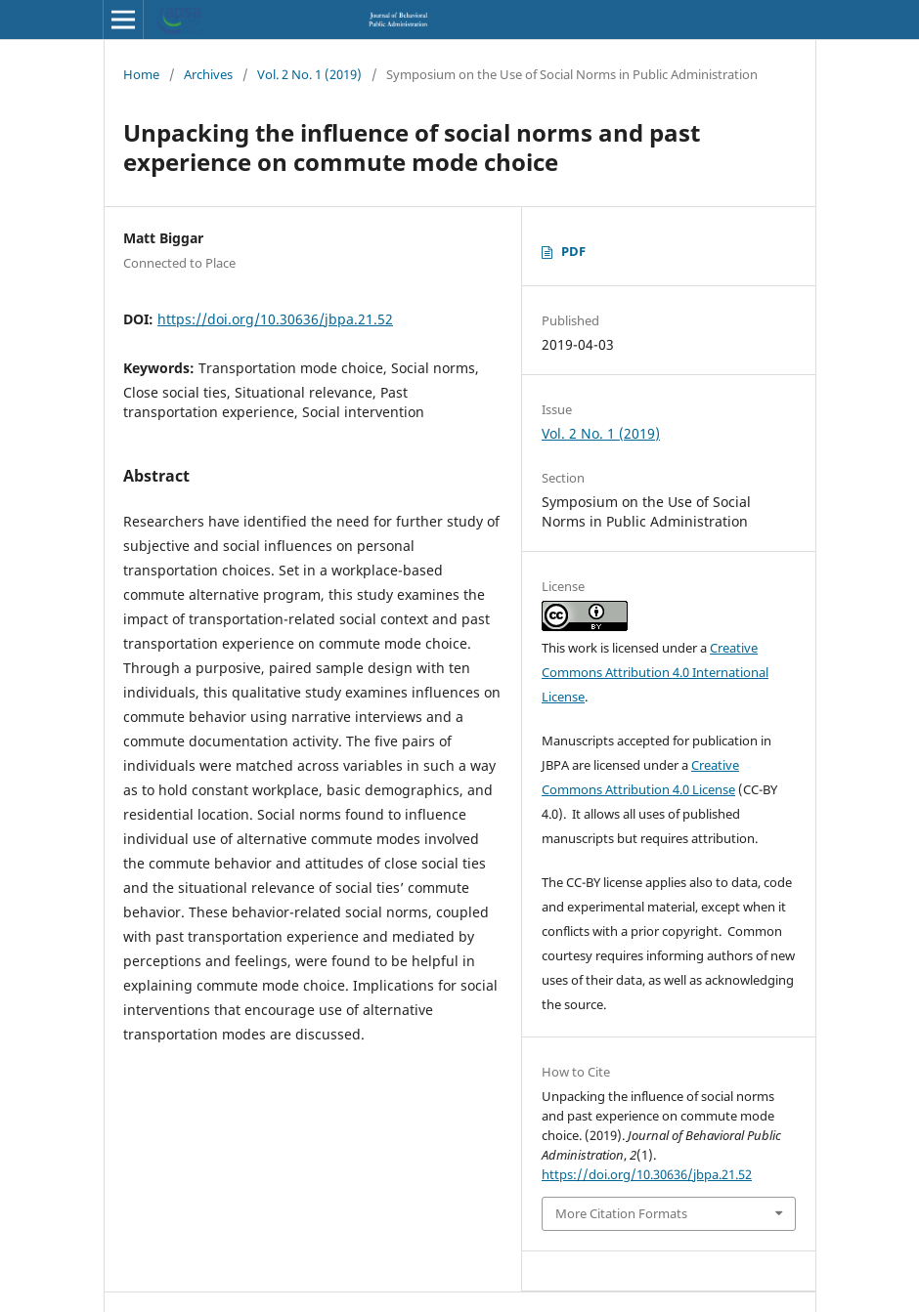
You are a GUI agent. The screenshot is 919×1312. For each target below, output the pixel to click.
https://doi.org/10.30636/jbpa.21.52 (275, 319)
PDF (573, 251)
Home (141, 74)
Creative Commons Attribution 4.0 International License (655, 672)
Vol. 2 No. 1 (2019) (309, 74)
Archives (208, 74)
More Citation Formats (621, 1213)
